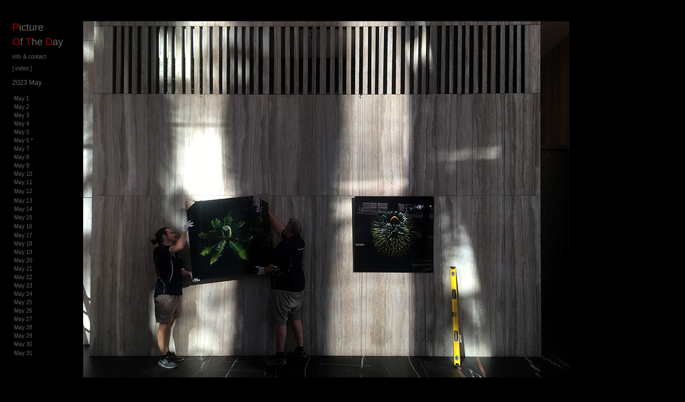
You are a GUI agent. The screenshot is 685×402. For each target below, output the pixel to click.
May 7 (21, 149)
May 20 (23, 260)
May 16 (23, 226)
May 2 (21, 107)
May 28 (23, 327)
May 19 (23, 252)
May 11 (23, 182)
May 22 (23, 277)
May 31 (23, 353)
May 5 (21, 132)
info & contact (29, 57)
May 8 (21, 157)
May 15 (23, 217)
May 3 (21, 115)
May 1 (21, 98)
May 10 (23, 174)
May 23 (23, 286)
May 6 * (23, 140)
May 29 (23, 336)
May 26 (23, 311)
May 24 (23, 294)
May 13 (23, 201)
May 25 (23, 302)
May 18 (23, 244)
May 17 (23, 235)
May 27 (23, 319)
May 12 (23, 191)
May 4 (21, 124)
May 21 (23, 269)
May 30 (23, 344)
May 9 (21, 165)
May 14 (23, 209)
